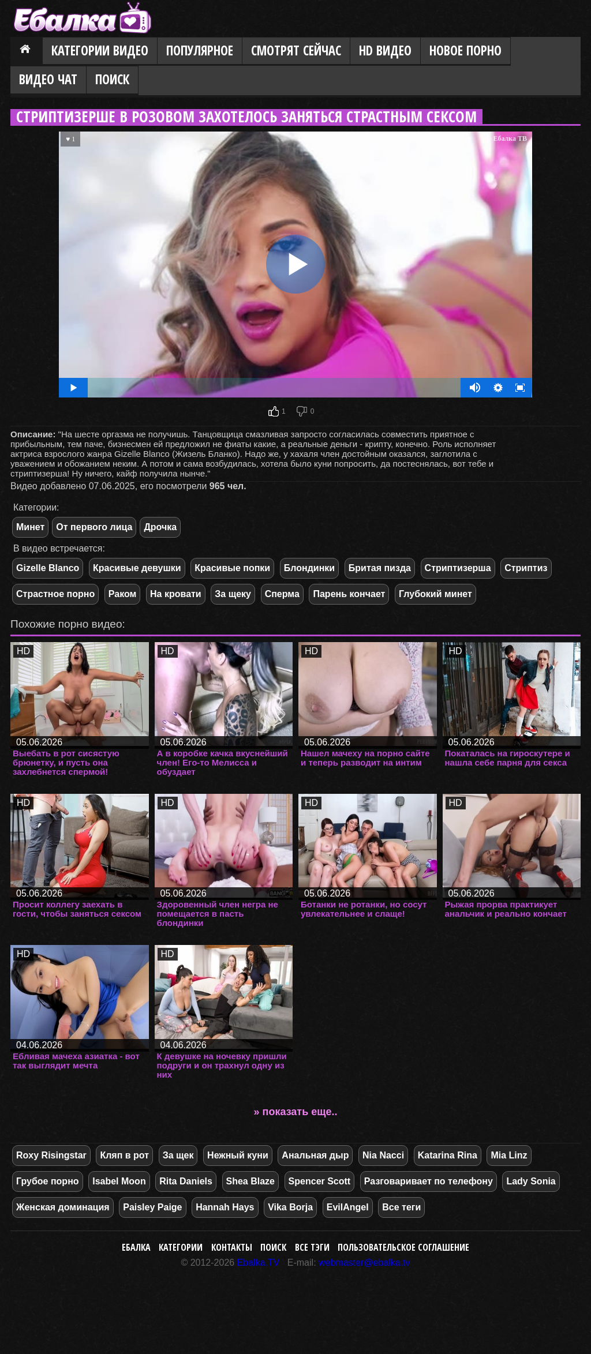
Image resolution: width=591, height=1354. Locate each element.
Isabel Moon (118, 1181)
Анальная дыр (315, 1155)
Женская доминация (63, 1207)
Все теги (401, 1207)
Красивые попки (232, 568)
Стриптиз (525, 568)
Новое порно (465, 50)
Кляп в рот (124, 1155)
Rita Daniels (185, 1181)
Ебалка (136, 1247)
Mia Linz (509, 1155)
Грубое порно (47, 1181)
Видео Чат (48, 79)
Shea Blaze (250, 1181)
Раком (123, 594)
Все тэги (312, 1247)
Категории (181, 1247)
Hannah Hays (225, 1207)
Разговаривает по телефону (428, 1181)
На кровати (175, 594)
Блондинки (309, 568)
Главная (26, 51)
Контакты (231, 1247)
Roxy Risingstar (51, 1155)
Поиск (112, 79)
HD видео (385, 50)
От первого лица (94, 527)
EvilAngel (348, 1207)
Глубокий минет (435, 594)
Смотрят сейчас (296, 50)
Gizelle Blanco (47, 568)
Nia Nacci (383, 1155)
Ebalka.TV (258, 1262)
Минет (30, 527)
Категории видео (99, 50)
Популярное (199, 50)
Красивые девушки (137, 568)
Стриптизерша (458, 568)
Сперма (282, 594)
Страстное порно (55, 594)
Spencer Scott (320, 1181)
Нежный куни (237, 1155)
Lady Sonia (530, 1181)
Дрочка (160, 527)
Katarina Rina (447, 1155)
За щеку (233, 594)
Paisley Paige (152, 1207)
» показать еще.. (296, 1111)
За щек (178, 1155)
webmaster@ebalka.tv (364, 1262)
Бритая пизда (380, 568)
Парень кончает (349, 594)
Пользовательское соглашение (403, 1247)
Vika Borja (290, 1207)
